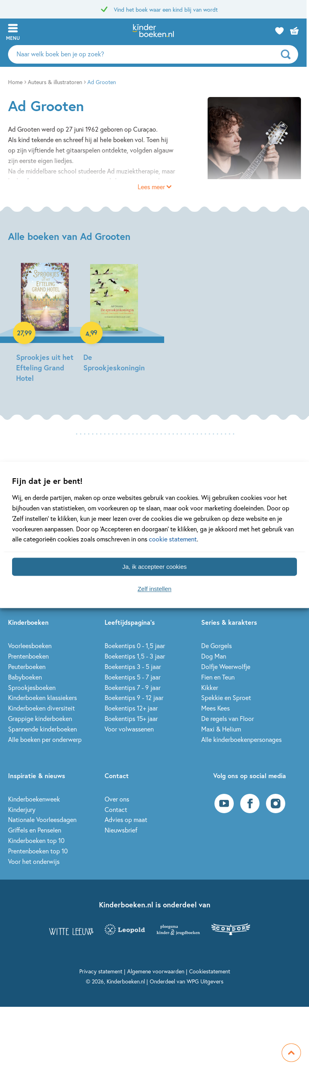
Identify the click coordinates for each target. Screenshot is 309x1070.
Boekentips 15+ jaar (131, 718)
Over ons (117, 799)
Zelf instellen (154, 588)
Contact (116, 809)
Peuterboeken (26, 666)
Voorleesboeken (30, 645)
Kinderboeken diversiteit (41, 708)
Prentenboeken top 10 (38, 851)
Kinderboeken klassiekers (42, 697)
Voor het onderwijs (34, 861)
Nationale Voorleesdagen (42, 819)
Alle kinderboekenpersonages (241, 739)
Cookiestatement (209, 971)
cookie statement (173, 539)
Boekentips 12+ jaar (131, 708)
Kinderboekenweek (34, 799)
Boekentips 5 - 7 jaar (133, 677)
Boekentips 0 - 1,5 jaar (135, 645)
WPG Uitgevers (205, 981)
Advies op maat (126, 819)
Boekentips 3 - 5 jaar (133, 666)
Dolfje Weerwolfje (225, 666)
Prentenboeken (28, 656)
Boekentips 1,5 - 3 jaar (135, 656)
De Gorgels (216, 645)
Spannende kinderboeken (42, 729)
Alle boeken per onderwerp (45, 739)
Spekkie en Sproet (226, 697)
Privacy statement (100, 971)
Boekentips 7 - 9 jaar (133, 687)
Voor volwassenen (129, 729)
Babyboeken (25, 677)
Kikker (209, 687)
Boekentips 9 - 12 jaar (134, 697)
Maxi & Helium (221, 729)
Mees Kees (215, 708)
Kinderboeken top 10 (36, 840)
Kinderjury (21, 809)
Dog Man (213, 656)
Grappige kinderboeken (40, 718)
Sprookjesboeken (32, 687)
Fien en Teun (218, 677)
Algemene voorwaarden (155, 971)
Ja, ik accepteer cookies (154, 566)
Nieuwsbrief (121, 830)
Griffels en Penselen (34, 830)
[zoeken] (291, 54)
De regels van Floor (227, 718)
